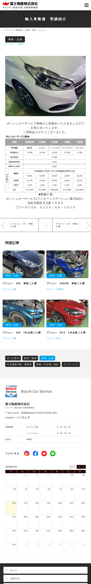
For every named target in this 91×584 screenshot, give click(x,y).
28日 (26, 475)
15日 (71, 503)
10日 (14, 503)
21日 (60, 517)
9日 (83, 489)
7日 (60, 489)
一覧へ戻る (45, 225)
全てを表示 (13, 358)
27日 (14, 475)
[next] (83, 467)
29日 (37, 475)
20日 (49, 517)
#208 (20, 44)
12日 (37, 503)
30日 (49, 475)
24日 (14, 531)
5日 (37, 489)
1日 (72, 475)
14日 (60, 503)
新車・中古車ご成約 (48, 364)
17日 (14, 517)
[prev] (79, 467)
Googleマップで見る (17, 417)
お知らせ (14, 578)
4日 (26, 489)
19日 (37, 517)
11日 (26, 503)
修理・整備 (30, 358)
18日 (26, 517)
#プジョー (10, 44)
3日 (14, 489)
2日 (83, 475)
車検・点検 (15, 39)
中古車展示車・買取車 (19, 364)
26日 (37, 531)
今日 (72, 467)
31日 (60, 475)
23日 (83, 517)
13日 (49, 503)
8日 (72, 489)
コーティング (70, 364)
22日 (71, 517)
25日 (26, 531)
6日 (49, 489)
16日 (83, 503)
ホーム (13, 570)
